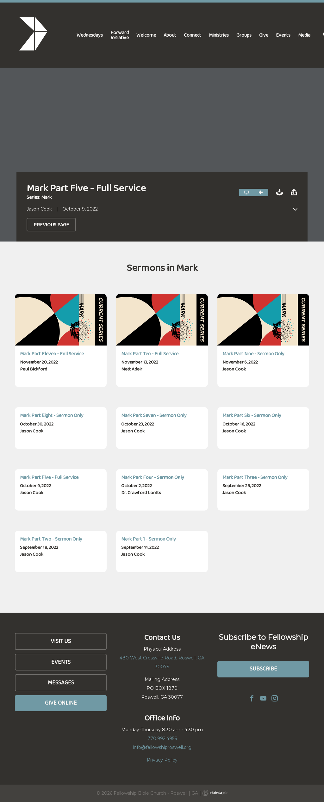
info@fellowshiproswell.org (162, 747)
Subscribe (263, 668)
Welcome (146, 35)
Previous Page (51, 224)
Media (304, 35)
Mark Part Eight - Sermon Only (52, 415)
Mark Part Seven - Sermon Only (154, 415)
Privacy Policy (162, 760)
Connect (192, 35)
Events (283, 35)
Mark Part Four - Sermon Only (152, 477)
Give (263, 35)
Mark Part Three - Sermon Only (255, 477)
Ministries (219, 35)
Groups (244, 35)
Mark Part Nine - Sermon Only (253, 353)
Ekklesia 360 (214, 793)
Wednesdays (90, 35)
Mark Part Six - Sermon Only (251, 415)
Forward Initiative (119, 35)
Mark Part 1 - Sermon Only (148, 538)
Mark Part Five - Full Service (49, 477)
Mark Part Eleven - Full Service (52, 353)
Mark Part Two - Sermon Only (51, 538)
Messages (61, 682)
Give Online (61, 703)
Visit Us (61, 641)
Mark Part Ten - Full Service (149, 353)
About (170, 35)
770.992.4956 (162, 738)
